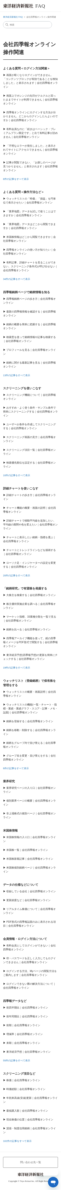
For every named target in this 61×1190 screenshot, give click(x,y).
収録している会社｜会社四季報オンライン (31, 891)
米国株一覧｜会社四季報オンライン (27, 850)
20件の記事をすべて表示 (16, 575)
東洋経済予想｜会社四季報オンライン (28, 1051)
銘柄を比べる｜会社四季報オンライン (28, 629)
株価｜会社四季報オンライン (23, 1080)
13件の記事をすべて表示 (16, 375)
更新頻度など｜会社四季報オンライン (28, 900)
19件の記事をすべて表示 (16, 667)
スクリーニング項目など (19, 1073)
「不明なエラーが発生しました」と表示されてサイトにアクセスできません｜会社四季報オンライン (30, 149)
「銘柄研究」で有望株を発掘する (25, 588)
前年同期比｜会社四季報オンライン (27, 1016)
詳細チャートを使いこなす (20, 488)
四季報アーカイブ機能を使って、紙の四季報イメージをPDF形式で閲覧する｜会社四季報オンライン (30, 642)
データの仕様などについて (20, 884)
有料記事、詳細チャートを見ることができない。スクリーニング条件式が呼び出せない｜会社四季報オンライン (30, 266)
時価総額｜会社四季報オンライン (25, 1089)
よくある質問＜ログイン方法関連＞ (26, 68)
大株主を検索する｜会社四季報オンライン (31, 595)
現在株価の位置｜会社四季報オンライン (29, 1119)
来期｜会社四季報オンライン (23, 1043)
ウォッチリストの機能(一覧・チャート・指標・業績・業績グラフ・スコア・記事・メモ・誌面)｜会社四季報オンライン (30, 708)
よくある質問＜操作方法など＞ (23, 192)
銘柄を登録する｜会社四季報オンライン (29, 721)
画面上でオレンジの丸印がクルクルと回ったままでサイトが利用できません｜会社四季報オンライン (30, 99)
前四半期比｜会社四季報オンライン (27, 1007)
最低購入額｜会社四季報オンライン (27, 1110)
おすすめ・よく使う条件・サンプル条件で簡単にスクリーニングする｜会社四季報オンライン (30, 411)
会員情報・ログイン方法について (25, 939)
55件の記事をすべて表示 (16, 1060)
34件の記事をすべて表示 (16, 279)
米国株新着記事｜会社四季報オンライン (29, 858)
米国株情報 (10, 830)
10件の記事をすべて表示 (16, 475)
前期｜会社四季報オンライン (23, 1025)
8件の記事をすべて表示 (16, 179)
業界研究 (9, 781)
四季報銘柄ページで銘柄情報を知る (26, 292)
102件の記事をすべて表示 (17, 1141)
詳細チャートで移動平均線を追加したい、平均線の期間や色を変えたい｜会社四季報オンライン (30, 524)
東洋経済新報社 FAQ (13, 17)
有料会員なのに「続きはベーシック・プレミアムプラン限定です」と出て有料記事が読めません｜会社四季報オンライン (30, 133)
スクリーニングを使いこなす (22, 388)
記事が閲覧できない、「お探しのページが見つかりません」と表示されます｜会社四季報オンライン (30, 166)
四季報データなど (15, 1001)
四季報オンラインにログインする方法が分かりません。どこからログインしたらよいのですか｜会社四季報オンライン (30, 116)
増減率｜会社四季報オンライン (24, 1034)
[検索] (27, 24)
